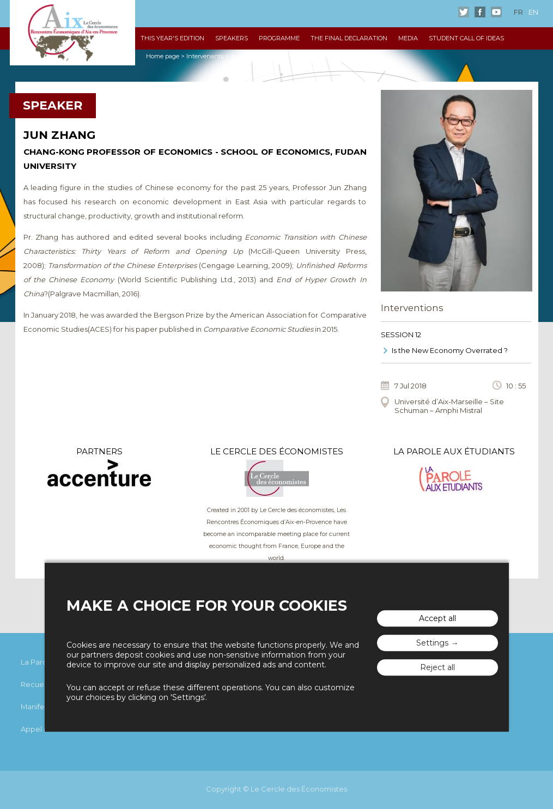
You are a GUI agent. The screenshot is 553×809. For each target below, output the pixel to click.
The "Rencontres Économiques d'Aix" (72, 32)
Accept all (437, 619)
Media (408, 38)
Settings (432, 643)
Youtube (496, 12)
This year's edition (172, 38)
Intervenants (204, 56)
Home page (162, 56)
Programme (279, 38)
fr (518, 12)
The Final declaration (349, 38)
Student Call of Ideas (466, 38)
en (533, 12)
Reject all (437, 668)
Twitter (463, 12)
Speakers (231, 38)
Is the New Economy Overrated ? (450, 350)
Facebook (480, 12)
